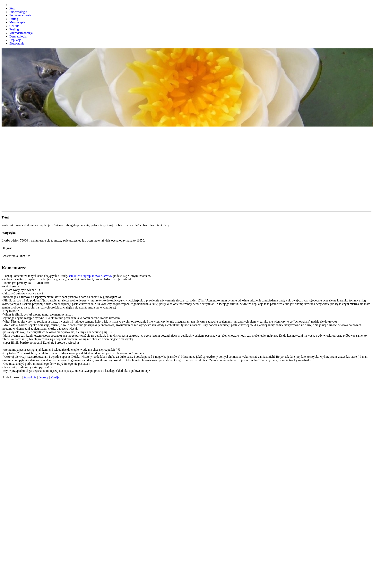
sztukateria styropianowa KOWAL (90, 275)
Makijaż (55, 377)
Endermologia (18, 11)
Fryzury (43, 377)
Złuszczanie (16, 43)
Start (12, 8)
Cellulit (14, 26)
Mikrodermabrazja (21, 33)
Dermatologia (18, 36)
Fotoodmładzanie (20, 15)
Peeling (14, 29)
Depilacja (15, 40)
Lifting (13, 19)
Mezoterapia (17, 22)
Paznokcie (29, 377)
